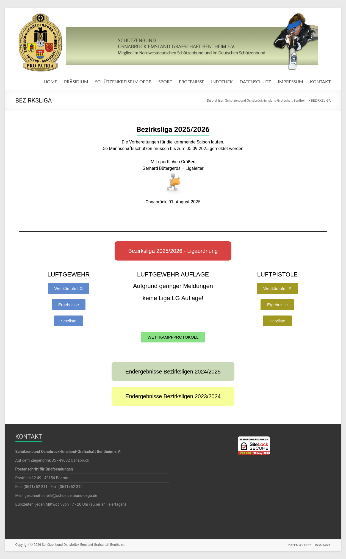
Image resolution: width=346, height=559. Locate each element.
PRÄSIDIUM (76, 81)
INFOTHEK (222, 81)
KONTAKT (320, 81)
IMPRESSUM (290, 81)
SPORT (165, 81)
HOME (50, 81)
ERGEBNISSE (191, 81)
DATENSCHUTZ (255, 81)
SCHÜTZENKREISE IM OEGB (123, 81)
